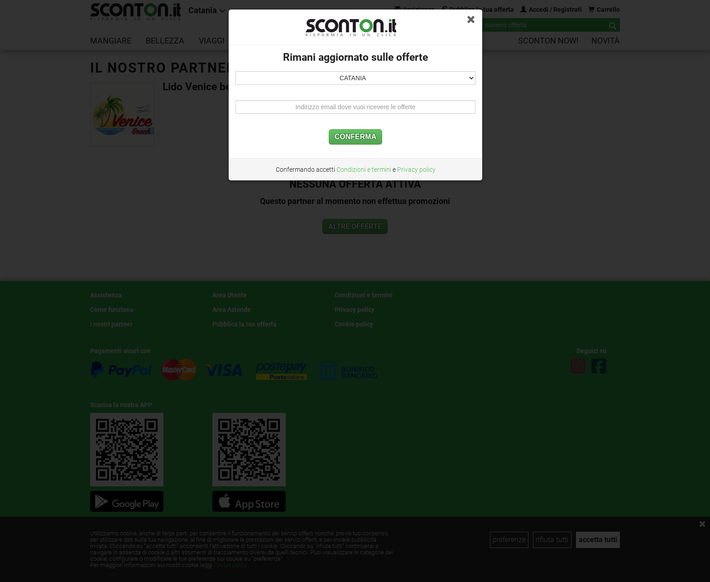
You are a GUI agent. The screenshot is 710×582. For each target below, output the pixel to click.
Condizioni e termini (363, 169)
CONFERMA (355, 137)
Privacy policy (416, 169)
